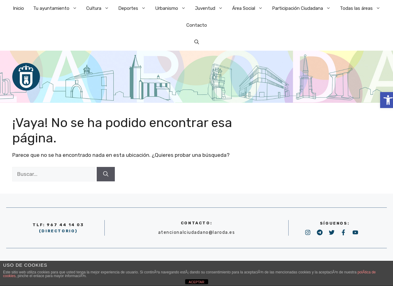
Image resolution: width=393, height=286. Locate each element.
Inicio (18, 8)
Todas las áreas (362, 8)
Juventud (211, 8)
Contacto (196, 25)
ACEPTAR (196, 282)
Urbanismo (172, 8)
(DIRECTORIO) (58, 231)
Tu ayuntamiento (57, 8)
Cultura (100, 8)
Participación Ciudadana (303, 8)
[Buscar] (106, 174)
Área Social (249, 8)
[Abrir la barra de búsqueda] (197, 42)
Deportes (134, 8)
